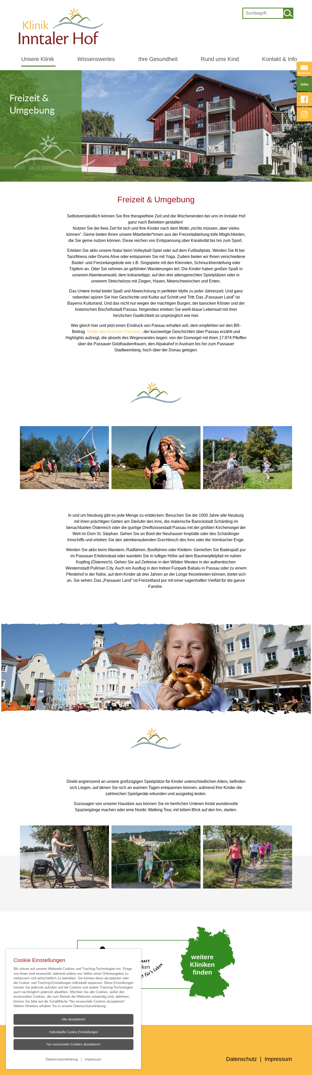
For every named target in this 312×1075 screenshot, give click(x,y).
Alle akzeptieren (73, 1019)
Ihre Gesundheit (158, 59)
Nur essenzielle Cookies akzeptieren (73, 1044)
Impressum (93, 1059)
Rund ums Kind (220, 59)
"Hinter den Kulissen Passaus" (114, 331)
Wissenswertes (96, 59)
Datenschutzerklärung (90, 1006)
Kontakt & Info (279, 59)
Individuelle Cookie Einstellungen (73, 1032)
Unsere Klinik (37, 59)
